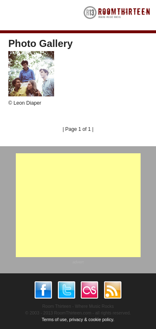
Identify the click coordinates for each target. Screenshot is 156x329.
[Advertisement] (78, 205)
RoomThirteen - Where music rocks (117, 15)
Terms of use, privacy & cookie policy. (78, 319)
